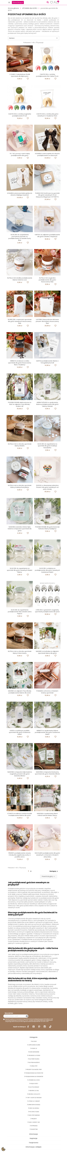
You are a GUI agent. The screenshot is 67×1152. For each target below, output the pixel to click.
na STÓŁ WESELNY (34, 1087)
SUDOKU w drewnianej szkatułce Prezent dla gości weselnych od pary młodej (47, 487)
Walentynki (34, 1129)
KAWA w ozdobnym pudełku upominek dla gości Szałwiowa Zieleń (19, 732)
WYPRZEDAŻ (34, 1126)
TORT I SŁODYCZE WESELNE (34, 1097)
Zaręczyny (34, 1066)
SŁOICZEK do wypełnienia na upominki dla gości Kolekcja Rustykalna (47, 446)
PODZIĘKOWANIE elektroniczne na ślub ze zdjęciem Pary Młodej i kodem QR (19, 404)
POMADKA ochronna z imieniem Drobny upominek (47, 692)
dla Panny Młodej (34, 1059)
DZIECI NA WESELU (34, 1108)
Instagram (44, 1026)
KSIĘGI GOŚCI (34, 1083)
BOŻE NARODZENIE (34, 1052)
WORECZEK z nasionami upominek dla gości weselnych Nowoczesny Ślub (19, 321)
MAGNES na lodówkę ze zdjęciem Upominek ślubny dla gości (47, 652)
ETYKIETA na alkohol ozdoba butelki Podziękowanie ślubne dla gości (19, 814)
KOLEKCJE (34, 1048)
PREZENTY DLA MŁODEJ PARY (34, 1069)
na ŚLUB (34, 1041)
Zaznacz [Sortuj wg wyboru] (33, 38)
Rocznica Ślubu (34, 1111)
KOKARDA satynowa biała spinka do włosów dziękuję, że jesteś (19, 194)
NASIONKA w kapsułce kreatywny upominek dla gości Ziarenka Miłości (47, 773)
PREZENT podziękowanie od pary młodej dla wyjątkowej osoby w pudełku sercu (19, 855)
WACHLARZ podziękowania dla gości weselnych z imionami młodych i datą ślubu (47, 855)
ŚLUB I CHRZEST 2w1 (34, 1122)
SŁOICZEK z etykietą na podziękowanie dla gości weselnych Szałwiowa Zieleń (47, 570)
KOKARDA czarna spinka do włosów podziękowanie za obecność (47, 154)
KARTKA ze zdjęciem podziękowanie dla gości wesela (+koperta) (47, 235)
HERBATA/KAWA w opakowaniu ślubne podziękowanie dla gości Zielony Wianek (47, 404)
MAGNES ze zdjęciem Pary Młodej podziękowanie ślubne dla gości (19, 692)
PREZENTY (34, 1119)
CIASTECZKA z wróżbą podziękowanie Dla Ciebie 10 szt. (47, 75)
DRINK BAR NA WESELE (34, 1104)
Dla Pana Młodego (34, 1062)
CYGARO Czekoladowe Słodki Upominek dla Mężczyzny (19, 75)
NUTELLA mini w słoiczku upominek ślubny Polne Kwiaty (19, 652)
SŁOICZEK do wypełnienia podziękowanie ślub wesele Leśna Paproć (19, 612)
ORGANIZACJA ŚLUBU (34, 1055)
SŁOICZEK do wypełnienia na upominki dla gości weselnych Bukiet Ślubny (19, 570)
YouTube (33, 1026)
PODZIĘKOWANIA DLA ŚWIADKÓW (34, 1076)
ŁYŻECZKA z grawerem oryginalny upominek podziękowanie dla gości (47, 611)
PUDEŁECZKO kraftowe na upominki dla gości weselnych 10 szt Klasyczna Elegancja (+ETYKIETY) (47, 195)
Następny (54, 871)
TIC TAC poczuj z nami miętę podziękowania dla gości (20, 154)
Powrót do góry (48, 876)
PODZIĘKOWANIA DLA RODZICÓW (34, 1073)
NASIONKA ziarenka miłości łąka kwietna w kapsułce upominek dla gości (19, 529)
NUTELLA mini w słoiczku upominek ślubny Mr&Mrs (19, 445)
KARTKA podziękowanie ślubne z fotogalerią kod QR (47, 362)
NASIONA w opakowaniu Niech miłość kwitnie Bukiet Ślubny (47, 814)
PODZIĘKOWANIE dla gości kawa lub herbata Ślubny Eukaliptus (47, 528)
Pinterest (39, 1026)
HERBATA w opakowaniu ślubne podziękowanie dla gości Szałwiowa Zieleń (47, 732)
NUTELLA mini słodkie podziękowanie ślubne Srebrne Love (19, 279)
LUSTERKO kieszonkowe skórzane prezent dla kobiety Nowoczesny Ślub (47, 321)
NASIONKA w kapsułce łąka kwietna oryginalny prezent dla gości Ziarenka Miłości (19, 774)
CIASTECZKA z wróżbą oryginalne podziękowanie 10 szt (19, 115)
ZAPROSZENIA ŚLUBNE (34, 1045)
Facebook (28, 1026)
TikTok (50, 1026)
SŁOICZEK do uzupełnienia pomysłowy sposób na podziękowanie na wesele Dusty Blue (19, 237)
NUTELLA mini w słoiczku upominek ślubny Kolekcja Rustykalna (19, 486)
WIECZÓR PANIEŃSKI (34, 1115)
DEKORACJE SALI (34, 1090)
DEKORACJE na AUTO (34, 1094)
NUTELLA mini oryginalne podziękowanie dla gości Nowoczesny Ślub (47, 280)
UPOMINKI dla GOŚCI (34, 1080)
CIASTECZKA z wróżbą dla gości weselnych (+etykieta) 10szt (47, 115)
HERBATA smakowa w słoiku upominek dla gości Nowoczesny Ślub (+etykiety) (19, 363)
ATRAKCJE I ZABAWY (34, 1101)
